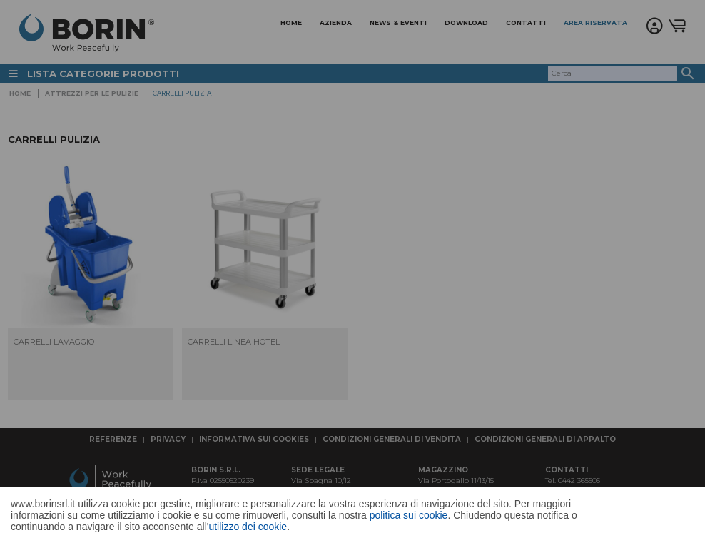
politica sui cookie (409, 515)
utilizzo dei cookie (247, 526)
